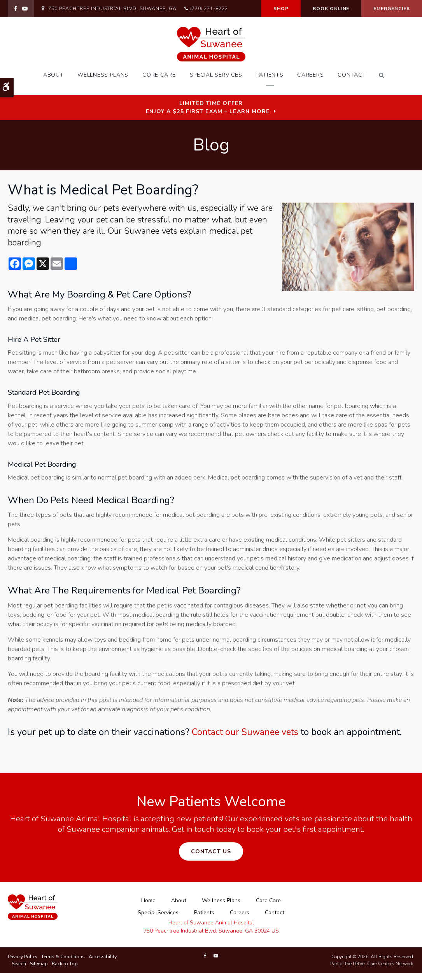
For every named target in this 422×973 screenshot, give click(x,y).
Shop (281, 8)
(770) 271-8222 (209, 8)
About (53, 75)
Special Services (216, 75)
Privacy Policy (22, 957)
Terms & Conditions (63, 957)
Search (19, 964)
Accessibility (103, 957)
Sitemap (39, 964)
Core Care (158, 75)
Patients (270, 75)
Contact (352, 75)
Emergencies (391, 8)
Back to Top (65, 964)
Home (148, 900)
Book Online (331, 8)
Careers (310, 75)
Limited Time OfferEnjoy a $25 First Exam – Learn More (208, 107)
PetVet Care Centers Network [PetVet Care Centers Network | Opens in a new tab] (383, 964)
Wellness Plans (102, 75)
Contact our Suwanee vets (247, 732)
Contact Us (211, 851)
